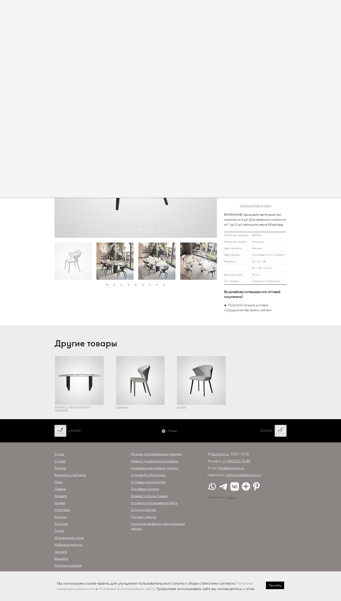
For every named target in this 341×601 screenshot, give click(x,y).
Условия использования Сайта (154, 503)
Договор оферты (143, 517)
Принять (275, 585)
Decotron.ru (220, 454)
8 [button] (157, 285)
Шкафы (59, 503)
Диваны (60, 489)
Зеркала (60, 552)
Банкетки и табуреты (70, 475)
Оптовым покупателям (148, 482)
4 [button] (128, 285)
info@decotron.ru (231, 468)
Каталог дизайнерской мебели (154, 461)
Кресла (60, 468)
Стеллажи (62, 510)
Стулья (59, 461)
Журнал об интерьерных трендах (156, 454)
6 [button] (142, 285)
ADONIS (266, 431)
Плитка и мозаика (67, 565)
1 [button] (107, 285)
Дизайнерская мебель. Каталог (155, 468)
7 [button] (150, 285)
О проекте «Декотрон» (148, 475)
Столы (59, 454)
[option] (73, 261)
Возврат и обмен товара (149, 496)
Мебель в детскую (68, 544)
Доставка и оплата (145, 489)
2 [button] (114, 285)
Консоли (61, 524)
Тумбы (59, 530)
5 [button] (135, 285)
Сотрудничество (143, 510)
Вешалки (61, 558)
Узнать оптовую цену (256, 205)
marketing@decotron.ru (243, 475)
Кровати (60, 496)
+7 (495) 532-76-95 (236, 461)
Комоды (60, 517)
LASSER (75, 431)
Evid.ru (231, 497)
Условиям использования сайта (127, 589)
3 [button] (121, 285)
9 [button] (164, 285)
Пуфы (58, 482)
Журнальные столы (69, 538)
